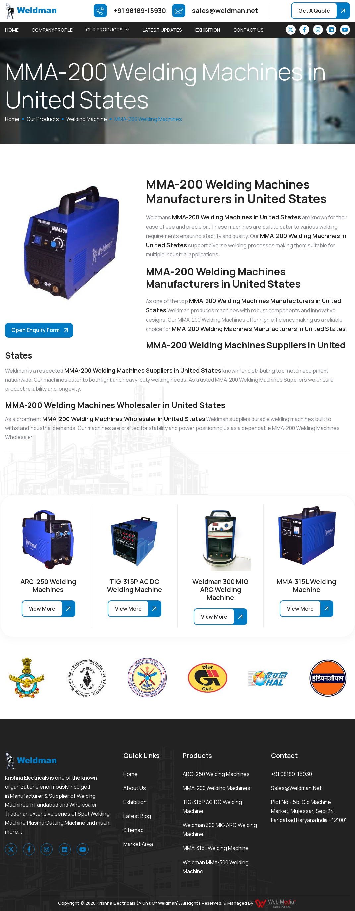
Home (12, 30)
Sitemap (133, 830)
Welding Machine (86, 119)
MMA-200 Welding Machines (216, 788)
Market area (138, 844)
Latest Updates (162, 30)
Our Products (104, 29)
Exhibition (207, 30)
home (12, 119)
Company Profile (52, 30)
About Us (134, 788)
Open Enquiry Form (35, 330)
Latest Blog (137, 816)
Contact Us (248, 30)
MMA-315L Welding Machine (216, 848)
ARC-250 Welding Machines (216, 774)
